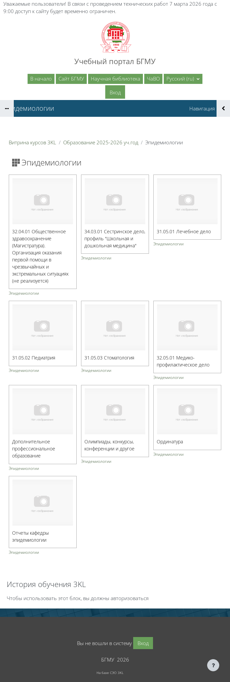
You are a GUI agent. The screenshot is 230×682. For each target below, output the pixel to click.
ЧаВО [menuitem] (153, 78)
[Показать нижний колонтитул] (213, 665)
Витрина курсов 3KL (32, 142)
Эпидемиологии (24, 293)
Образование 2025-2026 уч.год (100, 142)
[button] (183, 79)
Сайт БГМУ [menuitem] (71, 78)
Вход (115, 92)
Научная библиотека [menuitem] (115, 78)
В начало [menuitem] (41, 78)
